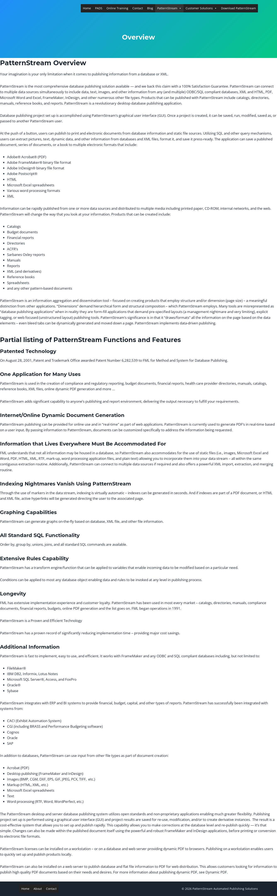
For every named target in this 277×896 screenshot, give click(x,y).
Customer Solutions (201, 8)
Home (87, 8)
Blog (150, 8)
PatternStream (169, 8)
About (38, 889)
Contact (137, 8)
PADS (98, 8)
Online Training (117, 8)
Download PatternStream (238, 8)
